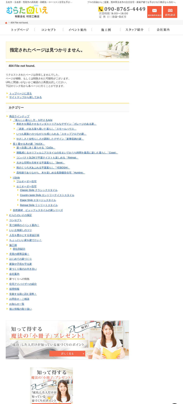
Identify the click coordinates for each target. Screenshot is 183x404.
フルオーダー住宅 (26, 181)
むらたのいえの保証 (20, 215)
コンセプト (15, 220)
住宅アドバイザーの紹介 (23, 283)
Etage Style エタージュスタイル (38, 200)
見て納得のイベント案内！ (24, 225)
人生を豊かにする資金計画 (24, 235)
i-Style (16, 177)
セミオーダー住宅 (26, 186)
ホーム (144, 127)
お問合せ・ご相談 (19, 299)
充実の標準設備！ (19, 253)
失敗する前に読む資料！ (23, 294)
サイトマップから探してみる (25, 97)
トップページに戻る (20, 93)
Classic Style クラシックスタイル (39, 190)
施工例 (13, 245)
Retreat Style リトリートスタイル (39, 205)
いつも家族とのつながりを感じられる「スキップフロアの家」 (51, 133)
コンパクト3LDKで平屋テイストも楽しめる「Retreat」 (47, 157)
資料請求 (170, 12)
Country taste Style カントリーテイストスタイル (47, 195)
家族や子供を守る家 (20, 263)
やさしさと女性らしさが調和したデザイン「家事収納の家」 (50, 138)
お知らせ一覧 (16, 304)
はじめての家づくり (20, 258)
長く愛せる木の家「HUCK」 (29, 143)
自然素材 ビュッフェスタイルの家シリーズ (38, 210)
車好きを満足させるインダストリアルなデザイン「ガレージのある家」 (56, 123)
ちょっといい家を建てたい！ (25, 240)
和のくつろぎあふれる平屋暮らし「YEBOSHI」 (43, 167)
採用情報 (14, 288)
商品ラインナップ (19, 116)
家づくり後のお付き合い (23, 268)
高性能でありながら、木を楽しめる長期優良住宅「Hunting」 (50, 172)
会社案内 (14, 273)
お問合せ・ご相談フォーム (155, 381)
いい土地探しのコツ (20, 230)
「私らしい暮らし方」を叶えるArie (32, 120)
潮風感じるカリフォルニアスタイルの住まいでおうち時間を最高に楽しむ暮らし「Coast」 (67, 152)
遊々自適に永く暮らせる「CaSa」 (35, 147)
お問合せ (154, 12)
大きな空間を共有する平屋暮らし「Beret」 (40, 162)
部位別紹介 (19, 248)
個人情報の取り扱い (20, 309)
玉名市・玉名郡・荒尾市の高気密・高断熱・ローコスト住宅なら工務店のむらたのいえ (116, 396)
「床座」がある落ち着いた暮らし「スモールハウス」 (46, 128)
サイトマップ (147, 314)
